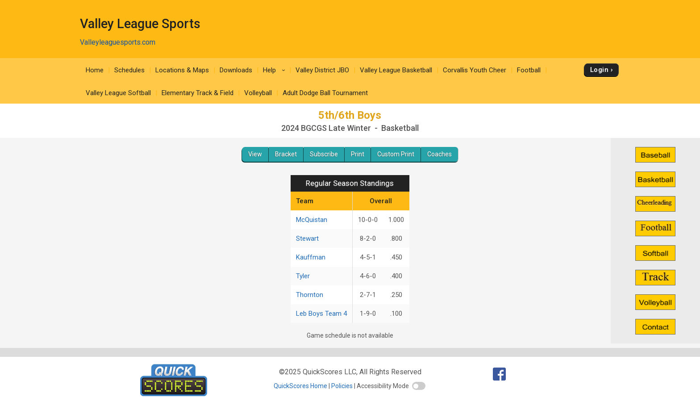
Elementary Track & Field (197, 93)
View (255, 154)
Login (599, 70)
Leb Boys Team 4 (321, 314)
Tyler (303, 276)
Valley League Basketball (396, 70)
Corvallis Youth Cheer (474, 70)
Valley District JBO (322, 70)
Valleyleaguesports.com (117, 42)
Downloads (236, 70)
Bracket (286, 154)
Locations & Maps (182, 70)
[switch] (418, 386)
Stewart (307, 238)
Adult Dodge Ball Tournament (325, 93)
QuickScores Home (300, 385)
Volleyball (258, 93)
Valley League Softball (118, 93)
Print (357, 154)
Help (275, 70)
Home (95, 70)
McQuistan (311, 220)
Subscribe (324, 154)
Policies (342, 385)
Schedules (129, 70)
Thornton (309, 295)
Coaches (439, 154)
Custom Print (395, 154)
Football (529, 70)
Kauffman (310, 257)
